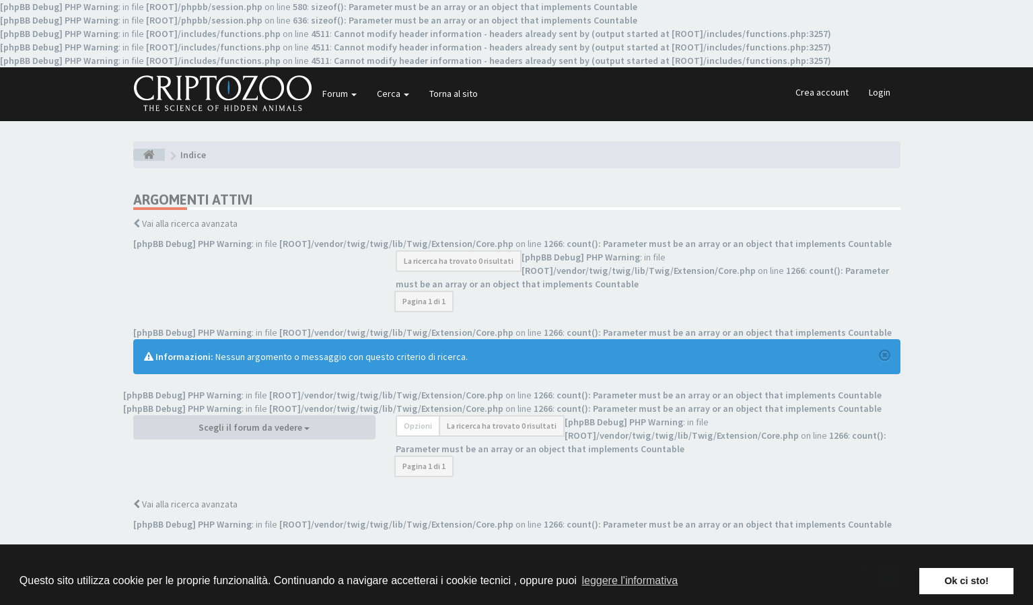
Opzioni (418, 426)
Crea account (822, 92)
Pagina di (424, 301)
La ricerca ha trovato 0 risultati (458, 261)
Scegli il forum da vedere (254, 427)
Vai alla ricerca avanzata (190, 223)
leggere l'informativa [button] (629, 580)
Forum (339, 93)
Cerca (393, 93)
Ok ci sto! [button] (966, 580)
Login (879, 92)
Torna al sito (453, 93)
